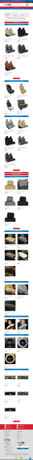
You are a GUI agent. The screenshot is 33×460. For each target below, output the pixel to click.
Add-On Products (16, 174)
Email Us (7, 446)
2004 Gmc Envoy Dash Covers (16, 369)
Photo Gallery (6, 433)
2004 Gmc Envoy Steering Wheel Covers (16, 334)
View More (16, 78)
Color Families (6, 436)
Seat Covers (16, 22)
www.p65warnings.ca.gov (25, 454)
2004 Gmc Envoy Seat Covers (16, 116)
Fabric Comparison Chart (7, 434)
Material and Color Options (7, 435)
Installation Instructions (19, 436)
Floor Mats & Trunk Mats (16, 172)
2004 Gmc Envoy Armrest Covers (16, 281)
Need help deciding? (8, 445)
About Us (18, 434)
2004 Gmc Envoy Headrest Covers (16, 176)
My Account (18, 432)
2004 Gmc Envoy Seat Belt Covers (16, 316)
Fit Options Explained (6, 432)
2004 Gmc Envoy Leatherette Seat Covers (16, 24)
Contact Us (18, 435)
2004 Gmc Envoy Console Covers (16, 231)
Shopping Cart (18, 433)
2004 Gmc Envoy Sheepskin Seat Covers (16, 81)
